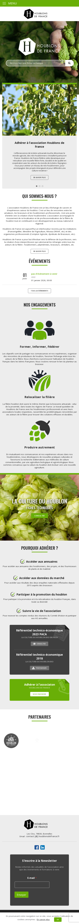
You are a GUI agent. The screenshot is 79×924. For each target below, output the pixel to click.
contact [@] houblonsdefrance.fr (43, 836)
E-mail (32, 878)
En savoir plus (39, 177)
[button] (69, 63)
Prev (6, 115)
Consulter (39, 515)
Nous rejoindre (39, 694)
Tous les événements (39, 291)
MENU (9, 3)
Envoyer (21, 894)
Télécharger (41, 668)
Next (72, 115)
